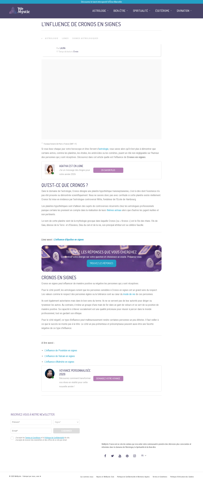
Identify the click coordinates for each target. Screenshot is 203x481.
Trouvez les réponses (101, 263)
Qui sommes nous (86, 477)
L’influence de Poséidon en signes (61, 350)
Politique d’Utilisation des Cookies (182, 477)
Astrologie (51, 38)
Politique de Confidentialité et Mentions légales (133, 477)
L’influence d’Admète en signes (59, 361)
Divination (183, 10)
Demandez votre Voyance (108, 378)
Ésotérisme (162, 10)
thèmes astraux (114, 210)
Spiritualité (140, 10)
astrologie (103, 148)
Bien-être (119, 10)
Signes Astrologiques (85, 38)
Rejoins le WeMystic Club (105, 477)
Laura (62, 48)
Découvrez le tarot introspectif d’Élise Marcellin (101, 2)
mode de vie (129, 294)
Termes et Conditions (160, 477)
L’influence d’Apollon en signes (69, 239)
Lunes (65, 38)
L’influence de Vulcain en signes (60, 356)
